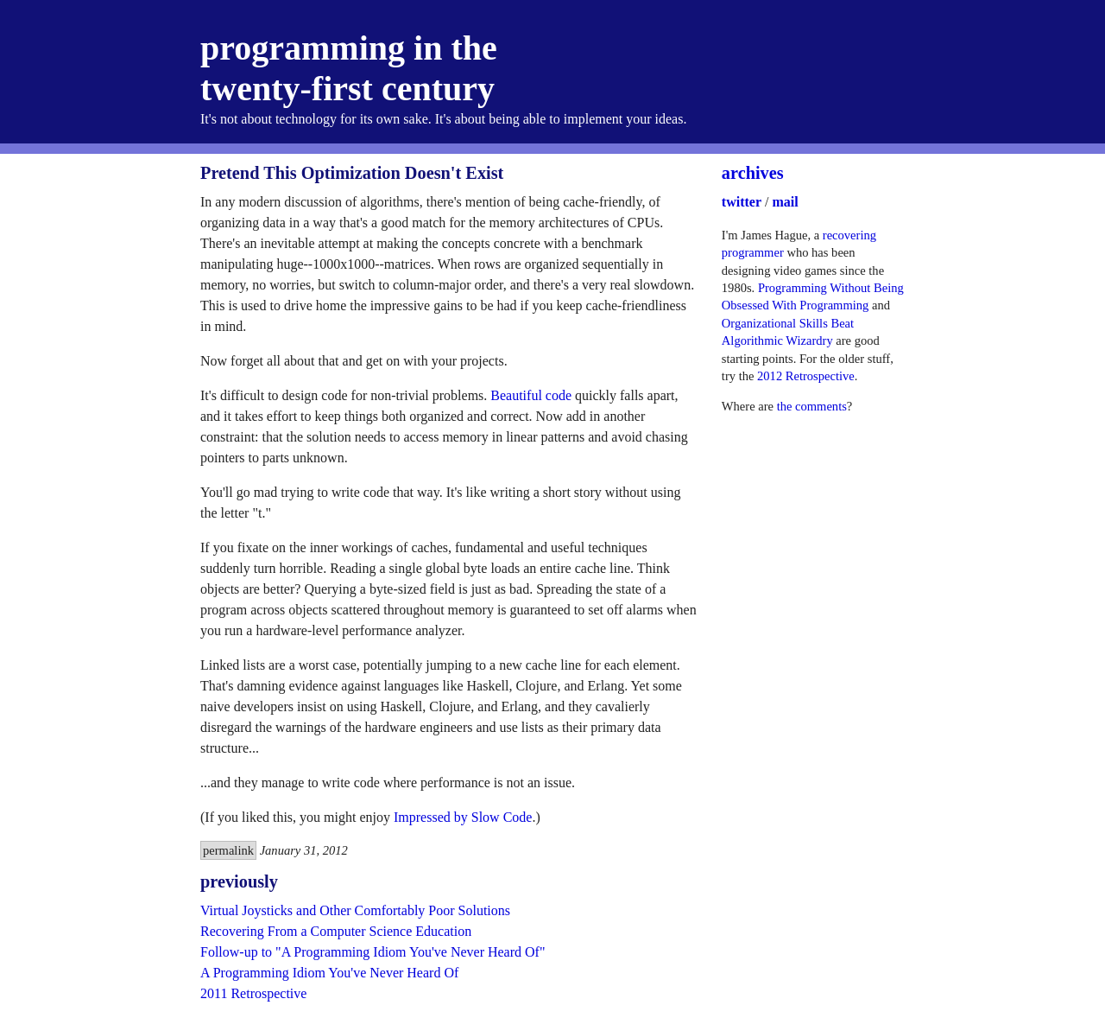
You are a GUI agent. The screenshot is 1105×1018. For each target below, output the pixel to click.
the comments (812, 406)
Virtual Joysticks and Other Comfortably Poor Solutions (355, 910)
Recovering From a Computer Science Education (335, 931)
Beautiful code (530, 395)
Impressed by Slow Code (463, 817)
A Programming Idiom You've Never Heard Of (329, 972)
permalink (228, 850)
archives (753, 172)
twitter (741, 201)
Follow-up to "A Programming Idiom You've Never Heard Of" (372, 952)
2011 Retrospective (253, 993)
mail (785, 201)
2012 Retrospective (806, 376)
